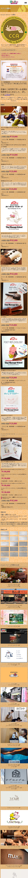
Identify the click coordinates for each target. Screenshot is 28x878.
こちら (7, 94)
